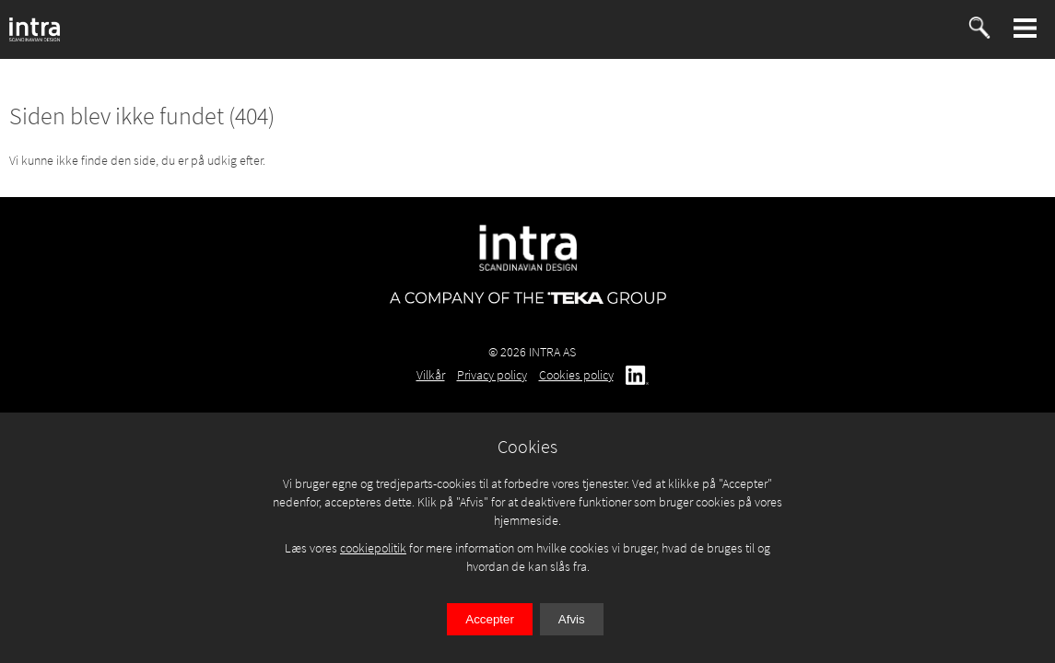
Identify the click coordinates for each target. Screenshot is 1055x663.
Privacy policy (492, 374)
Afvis (571, 619)
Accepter (489, 619)
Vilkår (430, 374)
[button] (1025, 28)
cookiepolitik (373, 548)
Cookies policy (576, 374)
